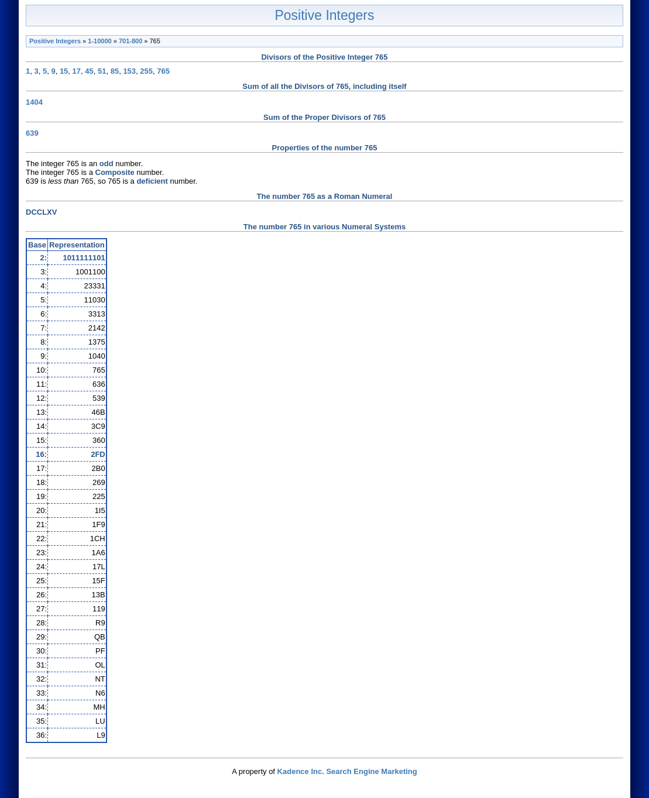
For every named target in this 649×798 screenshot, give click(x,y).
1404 (34, 102)
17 (77, 71)
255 (146, 71)
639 (32, 133)
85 (115, 71)
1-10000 (99, 40)
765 (163, 71)
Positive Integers (324, 15)
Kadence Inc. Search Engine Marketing (347, 771)
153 (129, 71)
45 (89, 71)
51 (102, 71)
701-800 (130, 40)
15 (64, 71)
